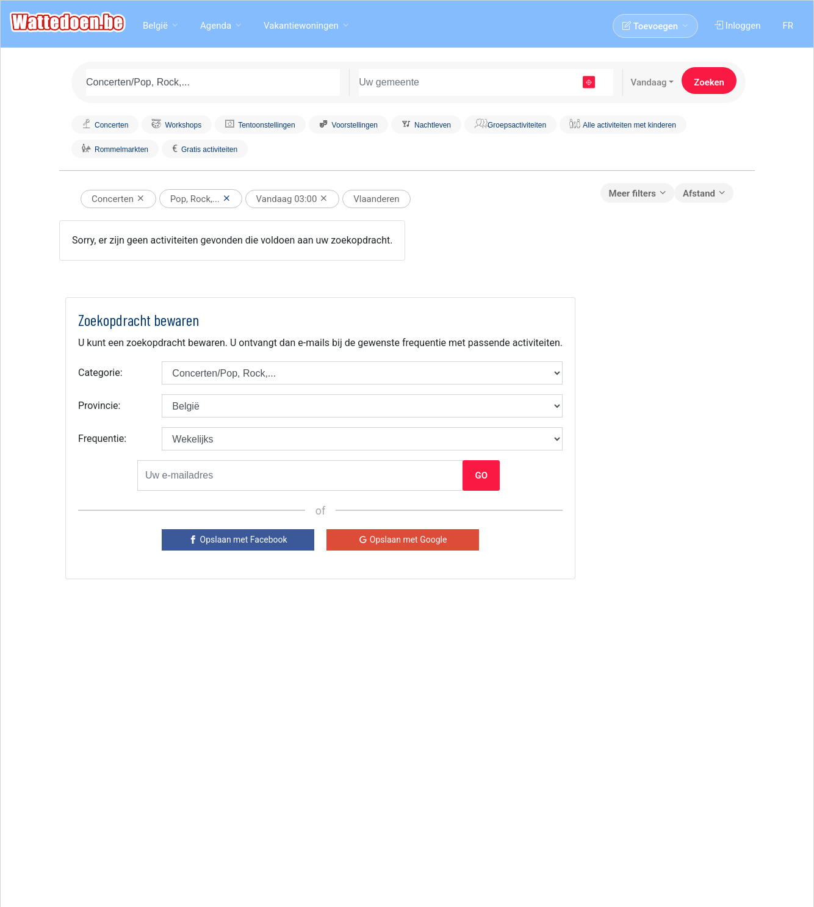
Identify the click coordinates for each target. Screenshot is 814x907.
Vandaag (649, 82)
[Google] (402, 540)
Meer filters (632, 193)
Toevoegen (651, 26)
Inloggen (739, 25)
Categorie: (100, 372)
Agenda (215, 25)
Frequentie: (102, 438)
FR (788, 25)
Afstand (699, 193)
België (155, 25)
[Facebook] (238, 540)
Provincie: (99, 405)
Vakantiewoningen (301, 25)
